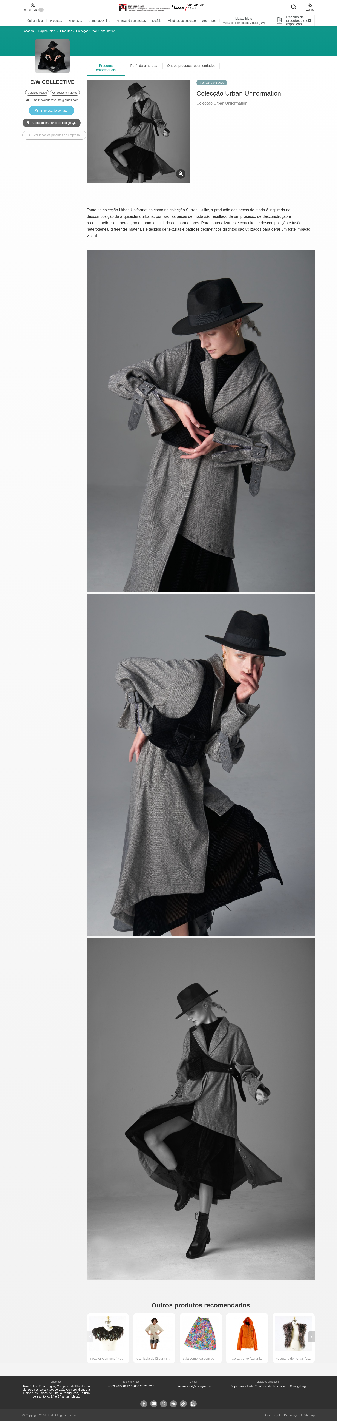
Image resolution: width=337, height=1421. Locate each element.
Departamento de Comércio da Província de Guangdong (268, 1386)
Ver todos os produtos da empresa (54, 135)
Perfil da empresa (143, 66)
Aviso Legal (272, 1415)
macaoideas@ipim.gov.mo (193, 1386)
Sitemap (309, 1415)
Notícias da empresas (131, 20)
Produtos (56, 20)
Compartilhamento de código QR (51, 123)
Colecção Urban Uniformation (96, 31)
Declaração (291, 1415)
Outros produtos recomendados (191, 66)
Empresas (75, 20)
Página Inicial (34, 20)
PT (41, 9)
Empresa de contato (51, 110)
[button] (311, 1336)
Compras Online (99, 20)
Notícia (157, 20)
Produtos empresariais (106, 68)
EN (35, 9)
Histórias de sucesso (182, 20)
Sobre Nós (209, 20)
